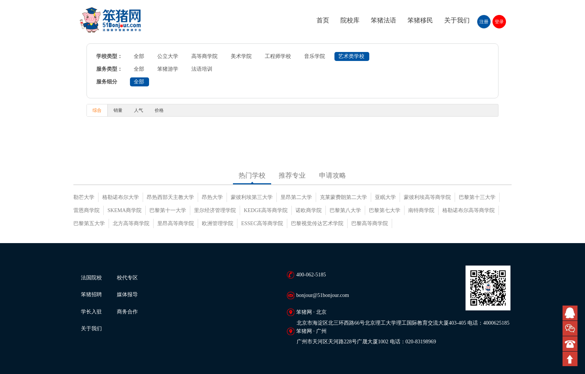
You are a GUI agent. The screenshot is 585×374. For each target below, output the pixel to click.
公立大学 (167, 56)
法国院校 (91, 277)
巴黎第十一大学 (167, 210)
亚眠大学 (385, 197)
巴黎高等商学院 (369, 223)
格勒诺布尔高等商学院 (468, 210)
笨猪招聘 (91, 294)
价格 (159, 110)
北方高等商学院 (131, 223)
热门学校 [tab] (252, 175)
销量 (117, 110)
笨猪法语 (383, 20)
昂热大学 (212, 197)
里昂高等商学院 (175, 223)
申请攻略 (332, 175)
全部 (139, 56)
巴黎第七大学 (384, 210)
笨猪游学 (167, 69)
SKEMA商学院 (124, 210)
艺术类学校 (351, 56)
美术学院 (241, 56)
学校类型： (109, 56)
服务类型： (109, 69)
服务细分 (106, 82)
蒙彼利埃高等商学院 (427, 197)
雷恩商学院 (86, 210)
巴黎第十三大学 (477, 197)
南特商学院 (421, 210)
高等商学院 (204, 56)
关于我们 (457, 20)
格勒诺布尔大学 (120, 197)
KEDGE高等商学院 (266, 210)
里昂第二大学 (296, 197)
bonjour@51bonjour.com (322, 295)
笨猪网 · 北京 (311, 312)
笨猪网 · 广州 (311, 331)
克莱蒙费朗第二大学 (343, 197)
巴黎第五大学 (89, 223)
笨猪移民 (420, 20)
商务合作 (127, 312)
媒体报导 (127, 294)
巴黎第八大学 (345, 210)
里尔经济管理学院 (215, 210)
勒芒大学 (83, 197)
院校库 (350, 20)
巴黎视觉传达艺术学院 (317, 223)
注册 (483, 21)
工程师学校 (278, 56)
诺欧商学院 (308, 210)
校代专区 (127, 277)
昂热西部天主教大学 (170, 197)
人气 (138, 110)
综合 (97, 110)
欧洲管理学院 (217, 223)
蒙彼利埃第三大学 (252, 197)
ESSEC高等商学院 (262, 223)
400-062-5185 (311, 275)
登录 (499, 21)
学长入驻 (91, 312)
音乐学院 (314, 56)
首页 (322, 20)
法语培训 (201, 69)
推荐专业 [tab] (292, 175)
